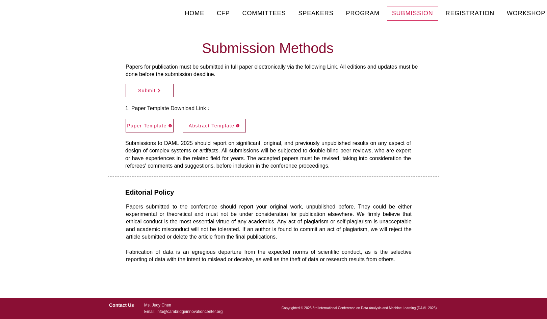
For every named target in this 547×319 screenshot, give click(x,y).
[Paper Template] (150, 125)
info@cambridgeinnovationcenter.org (190, 311)
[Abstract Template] (214, 125)
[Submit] (150, 90)
